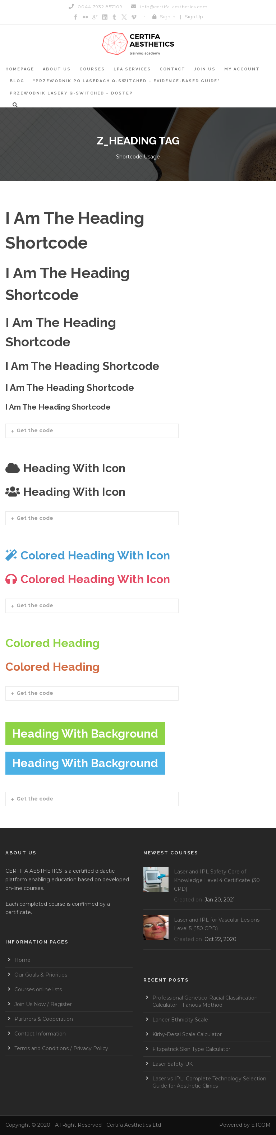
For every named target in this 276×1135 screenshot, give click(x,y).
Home (22, 960)
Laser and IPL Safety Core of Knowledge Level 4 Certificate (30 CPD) (217, 880)
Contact (172, 69)
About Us (57, 69)
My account (242, 69)
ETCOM (261, 1125)
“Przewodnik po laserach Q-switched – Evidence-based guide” (126, 81)
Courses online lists (38, 989)
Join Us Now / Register (43, 1004)
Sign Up (194, 16)
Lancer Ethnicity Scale (180, 1019)
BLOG (17, 81)
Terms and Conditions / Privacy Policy (61, 1048)
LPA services (132, 69)
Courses (92, 69)
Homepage (19, 69)
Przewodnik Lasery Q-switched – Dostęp (71, 93)
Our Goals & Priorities (40, 975)
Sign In (167, 16)
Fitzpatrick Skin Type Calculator (191, 1049)
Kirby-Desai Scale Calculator (187, 1034)
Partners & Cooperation (43, 1019)
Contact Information (40, 1033)
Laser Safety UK (172, 1064)
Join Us (205, 69)
